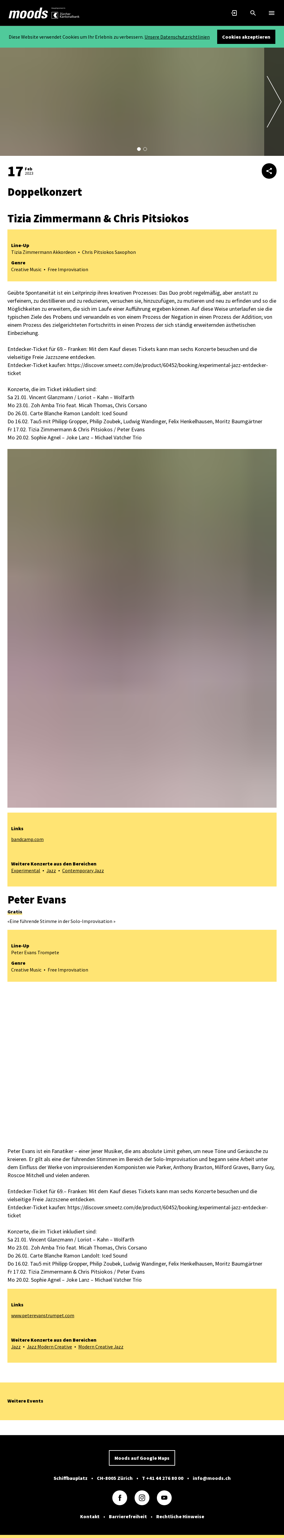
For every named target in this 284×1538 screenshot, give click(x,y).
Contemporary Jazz (83, 870)
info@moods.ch (212, 1477)
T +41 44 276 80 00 (162, 1477)
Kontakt (90, 1516)
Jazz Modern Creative (50, 1346)
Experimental (25, 870)
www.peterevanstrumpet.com (42, 1315)
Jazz (51, 870)
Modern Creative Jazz (101, 1346)
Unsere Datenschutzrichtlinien (177, 37)
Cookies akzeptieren (246, 37)
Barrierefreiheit (128, 1516)
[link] (28, 13)
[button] (139, 149)
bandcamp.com (27, 839)
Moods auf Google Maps (142, 1457)
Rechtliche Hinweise (180, 1516)
